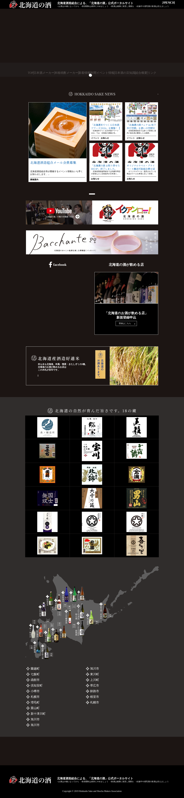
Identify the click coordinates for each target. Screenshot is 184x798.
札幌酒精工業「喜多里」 (123, 727)
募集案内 (34, 179)
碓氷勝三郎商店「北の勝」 (124, 722)
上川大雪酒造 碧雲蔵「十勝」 (126, 710)
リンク (153, 72)
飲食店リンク (126, 309)
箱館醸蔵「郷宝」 (59, 699)
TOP (29, 72)
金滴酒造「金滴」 (59, 739)
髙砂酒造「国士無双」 (62, 744)
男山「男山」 (115, 693)
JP (156, 5)
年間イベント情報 (102, 72)
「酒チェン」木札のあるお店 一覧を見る (60, 400)
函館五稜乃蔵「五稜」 (62, 705)
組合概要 (141, 72)
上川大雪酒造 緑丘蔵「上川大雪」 (129, 705)
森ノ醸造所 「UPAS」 (61, 693)
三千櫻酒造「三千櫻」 (121, 699)
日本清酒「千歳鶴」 (60, 722)
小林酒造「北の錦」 (60, 733)
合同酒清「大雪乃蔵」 (62, 750)
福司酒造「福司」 (118, 716)
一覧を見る (150, 93)
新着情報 (84, 72)
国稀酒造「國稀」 (59, 727)
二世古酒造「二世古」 (62, 710)
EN (163, 5)
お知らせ (105, 138)
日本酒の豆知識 (124, 72)
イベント (95, 138)
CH (171, 5)
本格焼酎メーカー (66, 72)
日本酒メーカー (43, 72)
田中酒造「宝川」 (59, 716)
